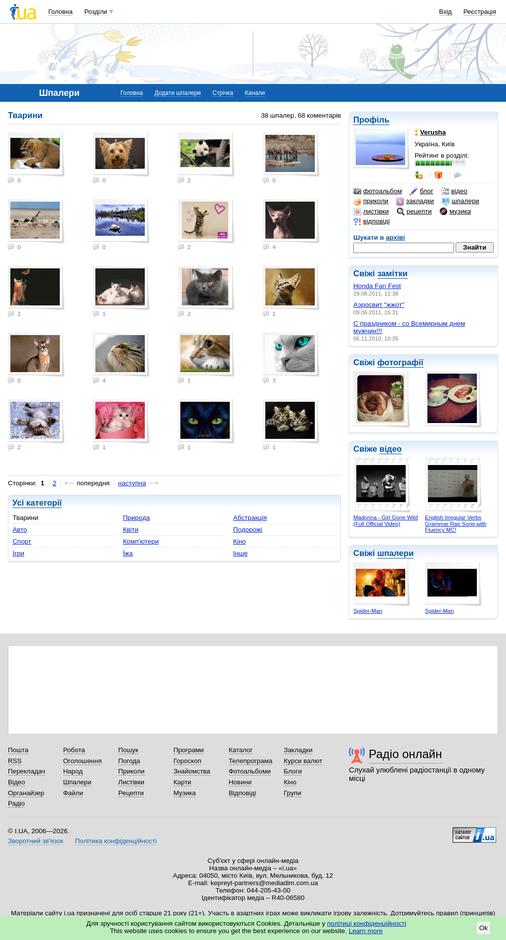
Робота (74, 750)
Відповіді (242, 793)
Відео (16, 782)
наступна (132, 483)
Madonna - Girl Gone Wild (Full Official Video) (385, 520)
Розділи (95, 11)
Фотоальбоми (250, 771)
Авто (19, 529)
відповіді (371, 221)
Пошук (128, 750)
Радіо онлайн (405, 754)
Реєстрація (480, 11)
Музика (184, 793)
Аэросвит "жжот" (378, 304)
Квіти (131, 529)
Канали (255, 92)
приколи (370, 201)
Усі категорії (37, 503)
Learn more (366, 931)
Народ (73, 771)
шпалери (460, 201)
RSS (15, 761)
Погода (129, 761)
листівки (371, 211)
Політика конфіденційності (116, 841)
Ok (483, 928)
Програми (188, 750)
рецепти (414, 211)
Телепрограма (251, 761)
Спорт (21, 541)
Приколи (131, 771)
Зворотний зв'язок (35, 841)
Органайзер (26, 793)
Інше (240, 553)
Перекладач (26, 771)
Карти (182, 782)
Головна (60, 11)
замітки (392, 273)
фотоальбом (377, 191)
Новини (240, 782)
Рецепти (131, 793)
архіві (395, 237)
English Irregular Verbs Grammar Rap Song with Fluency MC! (455, 523)
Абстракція (250, 517)
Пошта (18, 750)
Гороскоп (187, 761)
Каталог (241, 750)
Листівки (131, 782)
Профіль (371, 120)
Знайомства (192, 771)
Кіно (239, 541)
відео (454, 191)
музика (455, 211)
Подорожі (247, 529)
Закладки (298, 750)
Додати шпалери (178, 92)
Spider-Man (367, 611)
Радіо (16, 803)
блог (421, 191)
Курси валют (303, 761)
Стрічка (222, 92)
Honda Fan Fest (377, 286)
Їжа (128, 553)
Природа (136, 517)
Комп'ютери (141, 541)
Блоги (293, 771)
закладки (415, 201)
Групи (292, 793)
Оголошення (82, 761)
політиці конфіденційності (366, 923)
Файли (73, 793)
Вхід (445, 11)
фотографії (400, 362)
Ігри (18, 553)
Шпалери (77, 782)
